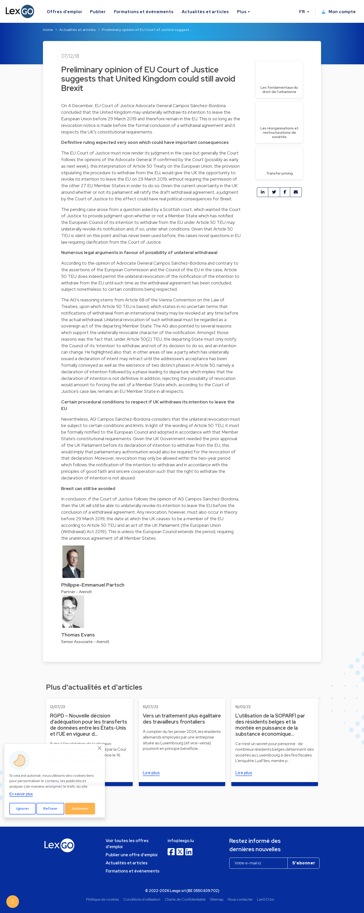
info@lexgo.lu (181, 840)
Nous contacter (240, 899)
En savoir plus (21, 793)
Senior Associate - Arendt (85, 641)
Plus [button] (242, 11)
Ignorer (22, 808)
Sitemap (216, 899)
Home (48, 29)
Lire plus (151, 772)
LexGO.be (265, 899)
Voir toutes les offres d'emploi (127, 843)
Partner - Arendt (76, 591)
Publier (98, 11)
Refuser (50, 808)
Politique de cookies (102, 899)
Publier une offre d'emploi (131, 855)
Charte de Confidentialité (185, 899)
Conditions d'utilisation (141, 899)
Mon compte (339, 11)
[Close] (100, 748)
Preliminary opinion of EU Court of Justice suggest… (147, 29)
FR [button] (302, 11)
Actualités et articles (205, 11)
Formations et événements (144, 11)
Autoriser (80, 808)
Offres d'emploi (64, 11)
